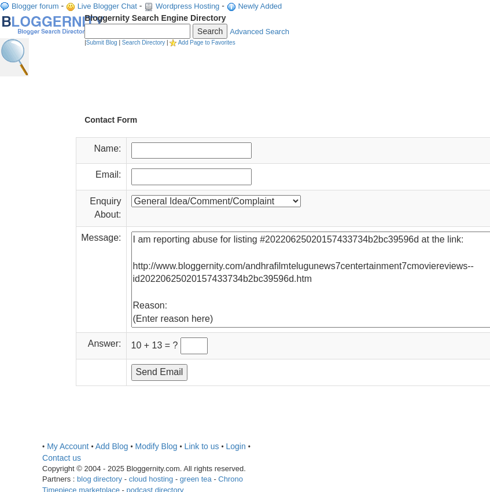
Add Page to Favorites (206, 42)
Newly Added (260, 6)
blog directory (99, 479)
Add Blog (111, 446)
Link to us (202, 446)
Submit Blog (101, 42)
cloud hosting (151, 479)
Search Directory (143, 42)
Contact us (61, 457)
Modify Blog (156, 446)
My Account (68, 446)
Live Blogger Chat (107, 6)
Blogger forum (35, 6)
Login (235, 446)
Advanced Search (259, 31)
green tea (196, 479)
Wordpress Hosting (187, 6)
